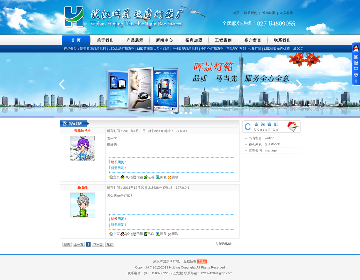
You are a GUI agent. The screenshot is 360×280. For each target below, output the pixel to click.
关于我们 (105, 40)
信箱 (139, 177)
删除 (175, 177)
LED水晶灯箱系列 (121, 48)
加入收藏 (286, 13)
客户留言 (253, 40)
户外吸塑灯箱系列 (185, 48)
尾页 (110, 244)
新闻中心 (164, 40)
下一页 (98, 244)
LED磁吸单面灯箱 (277, 48)
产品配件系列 (236, 48)
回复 (163, 177)
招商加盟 (194, 40)
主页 (116, 177)
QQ (127, 177)
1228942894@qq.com (216, 273)
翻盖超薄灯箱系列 (93, 48)
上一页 (78, 244)
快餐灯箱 (254, 48)
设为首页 (268, 13)
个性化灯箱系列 (212, 48)
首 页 (76, 40)
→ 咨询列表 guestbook (262, 144)
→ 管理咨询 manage (260, 150)
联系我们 (250, 13)
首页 (236, 13)
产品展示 (135, 40)
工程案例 (223, 40)
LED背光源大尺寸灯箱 (153, 48)
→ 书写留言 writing (259, 138)
